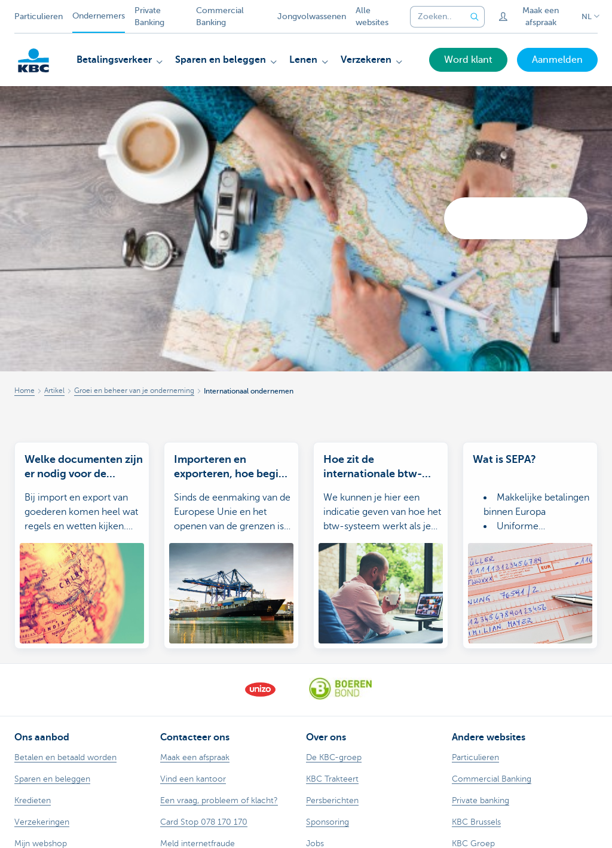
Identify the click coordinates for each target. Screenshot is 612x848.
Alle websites (372, 16)
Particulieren (38, 16)
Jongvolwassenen (311, 16)
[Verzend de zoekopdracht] (475, 17)
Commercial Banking (220, 16)
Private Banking (149, 16)
